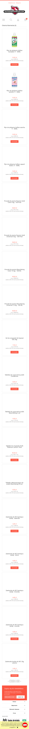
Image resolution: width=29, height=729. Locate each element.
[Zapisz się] (21, 696)
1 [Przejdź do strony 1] (10, 681)
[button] (3, 20)
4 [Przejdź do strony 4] (18, 681)
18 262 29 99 (5, 716)
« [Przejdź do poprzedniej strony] (8, 681)
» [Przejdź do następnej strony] (20, 681)
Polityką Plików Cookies (11, 724)
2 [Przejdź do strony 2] (13, 681)
